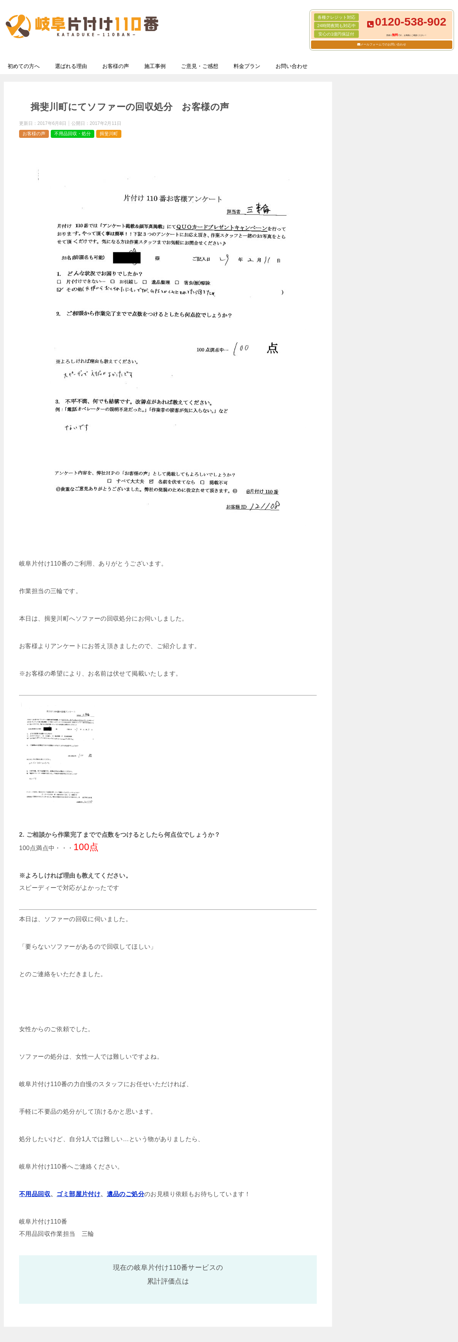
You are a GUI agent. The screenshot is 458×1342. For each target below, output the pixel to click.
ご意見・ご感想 (199, 66)
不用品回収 (34, 1194)
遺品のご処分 (125, 1194)
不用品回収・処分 (72, 133)
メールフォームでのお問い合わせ (383, 44)
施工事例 (155, 66)
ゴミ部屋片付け (78, 1194)
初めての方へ (24, 66)
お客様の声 (115, 66)
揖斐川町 (109, 133)
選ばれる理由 (71, 66)
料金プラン (247, 66)
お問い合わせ (292, 66)
